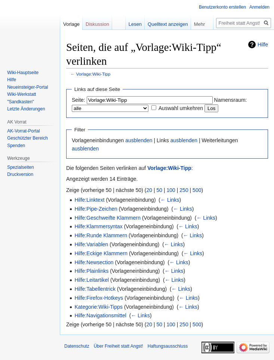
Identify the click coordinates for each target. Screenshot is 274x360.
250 (183, 190)
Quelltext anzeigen (168, 24)
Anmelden (259, 7)
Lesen (135, 24)
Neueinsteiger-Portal (27, 87)
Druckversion (20, 174)
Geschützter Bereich (27, 138)
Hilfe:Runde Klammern (100, 235)
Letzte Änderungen (26, 109)
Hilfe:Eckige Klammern (100, 253)
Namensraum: (230, 100)
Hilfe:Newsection (93, 262)
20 (150, 190)
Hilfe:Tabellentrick (95, 289)
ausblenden (138, 140)
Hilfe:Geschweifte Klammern (107, 218)
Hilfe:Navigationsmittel (100, 315)
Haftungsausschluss (168, 346)
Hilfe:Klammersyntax (98, 226)
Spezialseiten (20, 167)
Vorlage (71, 24)
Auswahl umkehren (180, 108)
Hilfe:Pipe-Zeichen (95, 209)
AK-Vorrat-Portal (23, 131)
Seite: (78, 100)
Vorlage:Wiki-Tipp (93, 73)
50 (160, 190)
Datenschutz (76, 346)
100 (171, 190)
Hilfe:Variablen (91, 244)
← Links (169, 200)
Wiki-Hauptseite (23, 72)
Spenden (16, 145)
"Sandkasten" (20, 101)
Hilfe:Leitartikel (91, 280)
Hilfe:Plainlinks (91, 271)
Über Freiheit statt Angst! (118, 346)
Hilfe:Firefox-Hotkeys (98, 298)
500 (197, 190)
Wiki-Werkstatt (21, 94)
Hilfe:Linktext (89, 200)
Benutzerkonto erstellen (222, 7)
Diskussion (97, 24)
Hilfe (263, 45)
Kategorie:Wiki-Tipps (98, 307)
